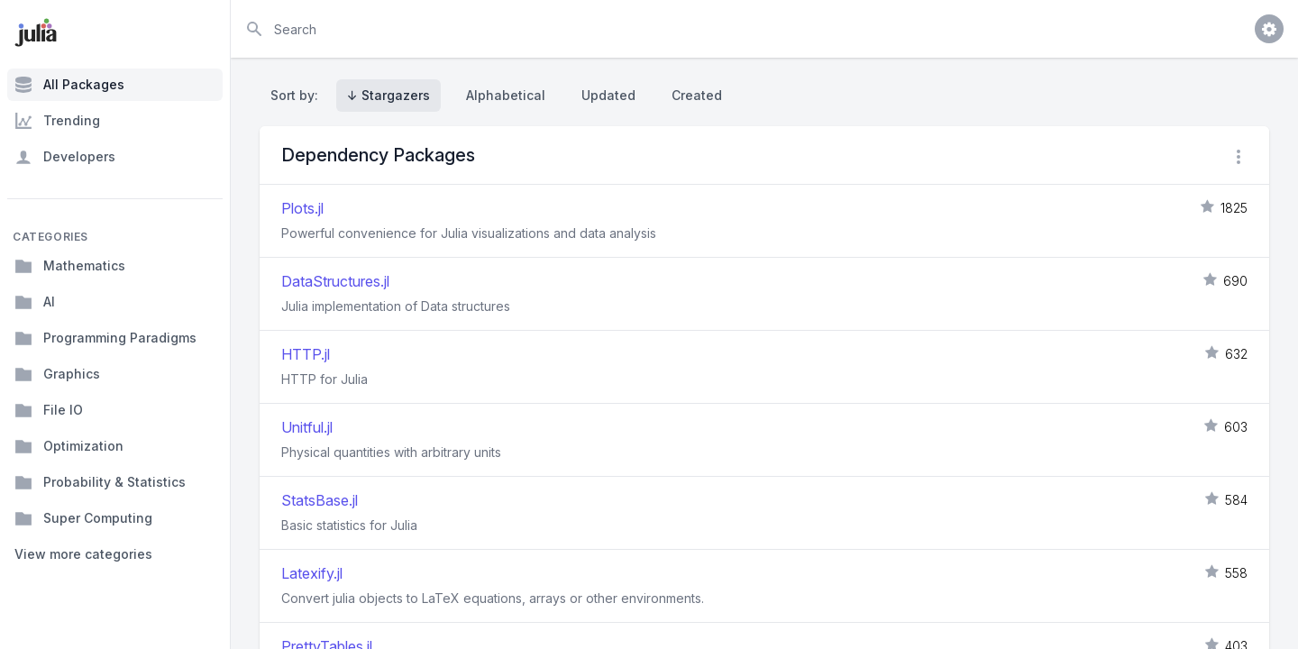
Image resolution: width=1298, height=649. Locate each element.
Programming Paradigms (105, 338)
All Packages (69, 85)
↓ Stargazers (388, 95)
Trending (57, 121)
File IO (48, 410)
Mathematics (69, 266)
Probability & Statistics (100, 482)
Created (697, 95)
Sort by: (297, 95)
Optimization (68, 446)
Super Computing (83, 518)
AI (34, 302)
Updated (608, 95)
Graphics (57, 374)
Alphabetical (505, 95)
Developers (64, 157)
